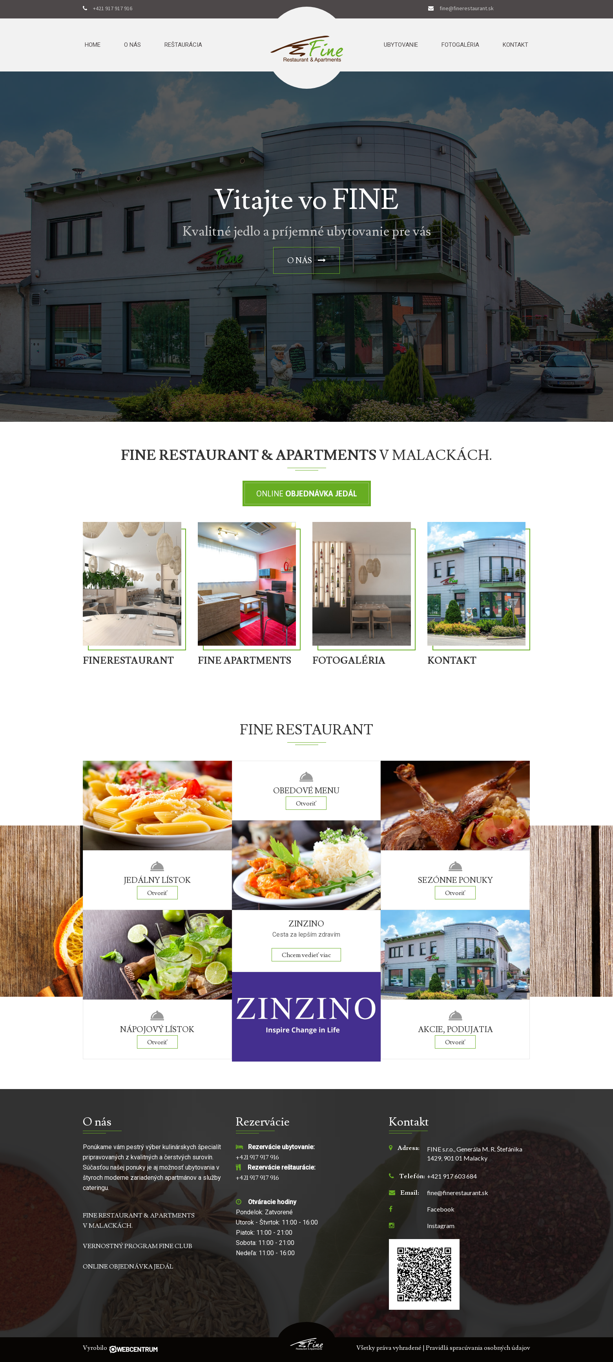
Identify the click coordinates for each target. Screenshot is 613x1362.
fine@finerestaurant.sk (467, 8)
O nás (132, 44)
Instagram (440, 1226)
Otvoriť (157, 893)
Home (92, 44)
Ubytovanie (401, 44)
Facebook (440, 1209)
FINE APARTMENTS (244, 661)
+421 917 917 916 (112, 8)
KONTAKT (451, 661)
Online (306, 493)
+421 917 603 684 (452, 1176)
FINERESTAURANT (128, 661)
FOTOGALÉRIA (348, 661)
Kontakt (515, 44)
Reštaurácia (183, 44)
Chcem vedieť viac (306, 955)
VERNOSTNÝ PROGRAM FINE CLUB (137, 1246)
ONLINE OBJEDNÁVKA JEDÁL (128, 1266)
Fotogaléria (460, 44)
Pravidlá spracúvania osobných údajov (478, 1348)
